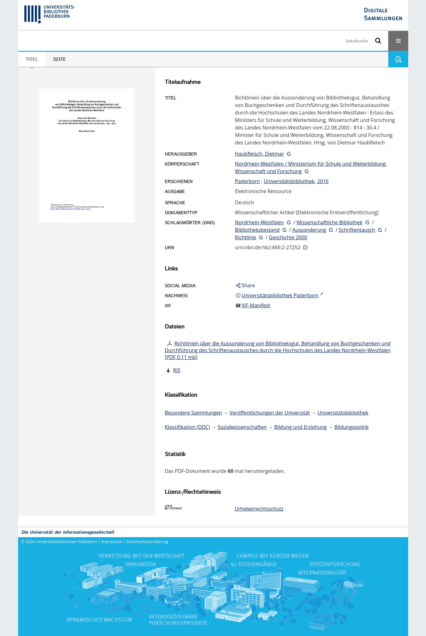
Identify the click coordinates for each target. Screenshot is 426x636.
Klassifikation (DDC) (187, 427)
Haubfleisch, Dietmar (259, 153)
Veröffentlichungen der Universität (270, 412)
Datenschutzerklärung (147, 541)
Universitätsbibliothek (289, 181)
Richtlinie (245, 237)
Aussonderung (309, 229)
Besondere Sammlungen (193, 412)
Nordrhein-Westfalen (259, 222)
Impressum (112, 541)
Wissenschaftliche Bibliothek (329, 222)
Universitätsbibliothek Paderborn (66, 541)
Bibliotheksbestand (257, 229)
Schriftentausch (357, 229)
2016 (323, 181)
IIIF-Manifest (256, 305)
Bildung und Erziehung (300, 427)
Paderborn (247, 181)
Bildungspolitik (351, 427)
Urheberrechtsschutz (259, 508)
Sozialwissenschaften (242, 427)
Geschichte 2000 (288, 237)
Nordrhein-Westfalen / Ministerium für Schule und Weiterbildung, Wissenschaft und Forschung (311, 167)
